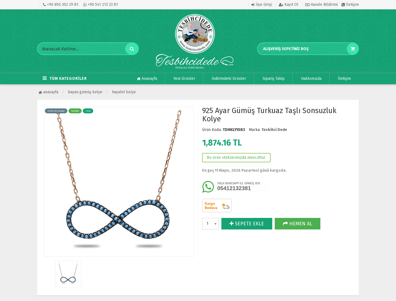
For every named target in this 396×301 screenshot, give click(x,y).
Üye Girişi (261, 4)
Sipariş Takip (274, 78)
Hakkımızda (311, 78)
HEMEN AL (297, 223)
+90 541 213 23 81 (100, 4)
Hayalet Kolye (124, 92)
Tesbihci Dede (274, 129)
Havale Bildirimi (321, 4)
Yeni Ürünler (184, 78)
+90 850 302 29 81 (60, 4)
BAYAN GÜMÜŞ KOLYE (85, 92)
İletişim (350, 4)
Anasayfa (147, 78)
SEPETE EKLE (247, 223)
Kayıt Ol (288, 4)
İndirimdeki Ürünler (229, 78)
